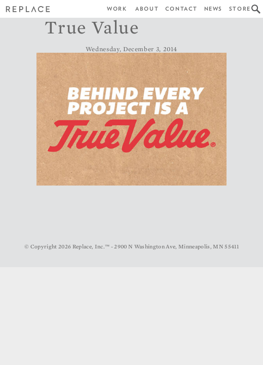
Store (240, 9)
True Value (92, 27)
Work (117, 9)
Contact (181, 9)
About (147, 9)
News (213, 9)
